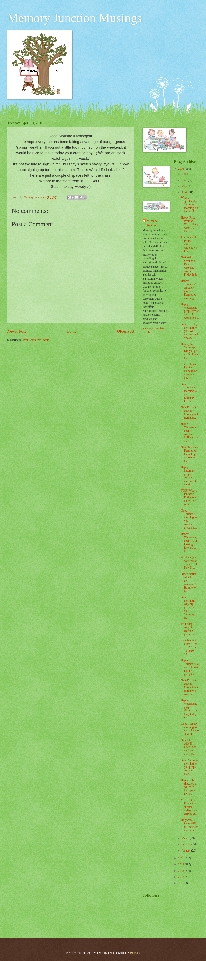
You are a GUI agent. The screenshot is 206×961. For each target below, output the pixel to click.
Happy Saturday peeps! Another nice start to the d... (189, 476)
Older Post (125, 331)
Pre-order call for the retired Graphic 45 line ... (189, 244)
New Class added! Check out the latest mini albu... (189, 747)
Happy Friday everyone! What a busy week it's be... (189, 224)
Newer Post (16, 331)
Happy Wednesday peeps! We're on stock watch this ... (190, 311)
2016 (181, 168)
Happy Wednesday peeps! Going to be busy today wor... (189, 709)
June (185, 180)
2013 (181, 870)
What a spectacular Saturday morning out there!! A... (189, 204)
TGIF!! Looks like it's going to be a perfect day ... (189, 371)
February (187, 844)
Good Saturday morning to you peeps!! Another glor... (189, 767)
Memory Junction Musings (74, 18)
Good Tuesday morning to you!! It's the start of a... (190, 729)
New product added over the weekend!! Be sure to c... (189, 582)
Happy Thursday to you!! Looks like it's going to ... (189, 667)
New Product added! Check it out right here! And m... (189, 687)
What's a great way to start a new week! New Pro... (190, 562)
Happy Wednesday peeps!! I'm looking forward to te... (189, 542)
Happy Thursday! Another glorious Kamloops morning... (188, 289)
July (184, 173)
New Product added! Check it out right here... (189, 412)
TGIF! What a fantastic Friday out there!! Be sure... (189, 497)
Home (71, 331)
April (185, 192)
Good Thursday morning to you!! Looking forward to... (189, 392)
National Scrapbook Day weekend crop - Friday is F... (189, 266)
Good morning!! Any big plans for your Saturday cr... (188, 607)
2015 (181, 858)
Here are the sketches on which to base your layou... (189, 786)
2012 (181, 876)
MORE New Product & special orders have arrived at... (189, 806)
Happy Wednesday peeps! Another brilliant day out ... (189, 432)
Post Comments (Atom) (36, 339)
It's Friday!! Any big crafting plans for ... (189, 629)
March (186, 838)
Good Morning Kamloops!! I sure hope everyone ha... (189, 454)
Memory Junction (152, 222)
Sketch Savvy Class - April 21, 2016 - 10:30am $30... (190, 647)
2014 (181, 864)
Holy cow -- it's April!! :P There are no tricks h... (189, 825)
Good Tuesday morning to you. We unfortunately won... (189, 331)
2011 (181, 883)
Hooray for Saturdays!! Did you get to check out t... (189, 351)
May (185, 186)
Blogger (134, 952)
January (186, 850)
